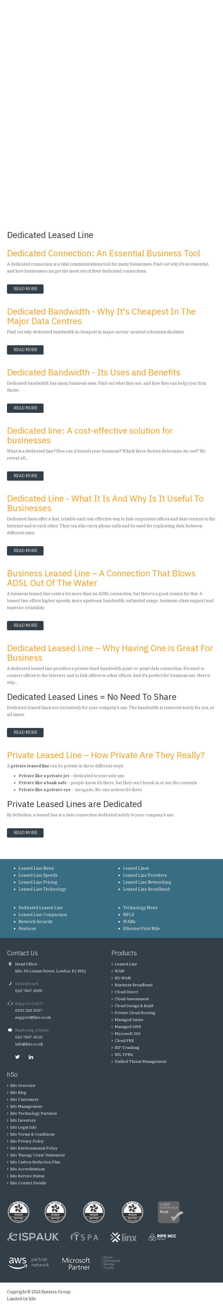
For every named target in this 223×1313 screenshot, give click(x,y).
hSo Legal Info (23, 1127)
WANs (129, 921)
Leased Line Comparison (43, 914)
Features (27, 928)
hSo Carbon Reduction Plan (35, 1162)
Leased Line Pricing (38, 882)
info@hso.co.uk (29, 1044)
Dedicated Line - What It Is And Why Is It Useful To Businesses (105, 503)
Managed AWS (128, 1026)
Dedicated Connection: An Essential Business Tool (103, 253)
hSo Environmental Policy (33, 1148)
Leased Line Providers (145, 875)
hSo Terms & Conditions (32, 1134)
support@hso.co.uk (33, 1017)
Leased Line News (36, 868)
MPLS (128, 914)
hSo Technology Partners (33, 1113)
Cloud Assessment (132, 998)
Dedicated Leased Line (41, 907)
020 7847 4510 (28, 1037)
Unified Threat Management (141, 1061)
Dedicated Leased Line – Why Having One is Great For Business (110, 652)
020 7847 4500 (28, 990)
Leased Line (126, 964)
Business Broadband (133, 985)
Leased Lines (136, 868)
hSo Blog (18, 1092)
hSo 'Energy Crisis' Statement (37, 1155)
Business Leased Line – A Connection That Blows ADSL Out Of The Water (101, 577)
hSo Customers (24, 1099)
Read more (29, 288)
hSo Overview (22, 1085)
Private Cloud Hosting (135, 1012)
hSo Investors (23, 1120)
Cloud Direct (126, 991)
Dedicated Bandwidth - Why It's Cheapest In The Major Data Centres (101, 316)
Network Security (36, 921)
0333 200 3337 (28, 1010)
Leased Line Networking (147, 882)
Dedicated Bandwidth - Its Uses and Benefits (93, 372)
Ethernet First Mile (141, 928)
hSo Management (26, 1106)
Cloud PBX (124, 1040)
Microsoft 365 (128, 1033)
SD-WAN (123, 978)
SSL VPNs (124, 1054)
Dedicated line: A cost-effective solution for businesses (90, 435)
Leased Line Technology (42, 889)
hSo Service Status (27, 1176)
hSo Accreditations (27, 1169)
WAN (119, 971)
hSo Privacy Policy (27, 1141)
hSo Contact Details (28, 1183)
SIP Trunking (127, 1047)
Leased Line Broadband (146, 889)
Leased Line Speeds (38, 875)
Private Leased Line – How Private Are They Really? (106, 754)
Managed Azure (129, 1019)
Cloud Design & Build (134, 1005)
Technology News (140, 907)
